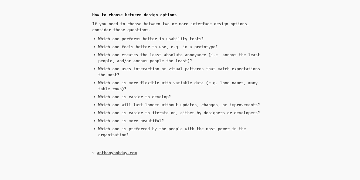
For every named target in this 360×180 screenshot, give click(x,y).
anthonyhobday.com (117, 152)
